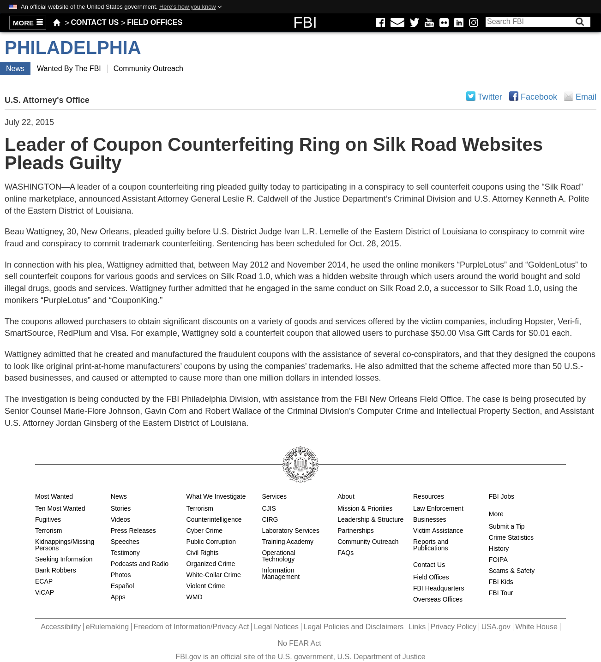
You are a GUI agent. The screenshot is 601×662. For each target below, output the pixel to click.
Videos (121, 519)
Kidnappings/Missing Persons (64, 545)
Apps (118, 597)
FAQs (345, 552)
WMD (194, 597)
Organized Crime (210, 563)
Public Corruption (211, 541)
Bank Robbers (55, 570)
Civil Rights (202, 552)
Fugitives (48, 519)
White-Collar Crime (213, 575)
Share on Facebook (513, 96)
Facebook (539, 96)
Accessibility (61, 627)
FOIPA (498, 559)
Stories (121, 508)
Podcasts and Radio (139, 563)
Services (274, 496)
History (499, 548)
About (346, 496)
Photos (121, 575)
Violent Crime (205, 586)
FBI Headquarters (438, 588)
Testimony (125, 552)
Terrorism (48, 530)
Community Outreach (148, 68)
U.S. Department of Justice (381, 657)
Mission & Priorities (364, 508)
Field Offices (154, 22)
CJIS (269, 508)
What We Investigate (216, 496)
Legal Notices (276, 627)
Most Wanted (54, 496)
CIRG (270, 519)
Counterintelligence (214, 519)
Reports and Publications (430, 545)
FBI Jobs (501, 496)
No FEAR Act (299, 643)
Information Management (281, 573)
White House (536, 627)
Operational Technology (278, 556)
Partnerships (355, 530)
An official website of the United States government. (118, 6)
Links (417, 627)
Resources (428, 496)
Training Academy (287, 541)
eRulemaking (107, 627)
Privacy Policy (454, 627)
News (15, 68)
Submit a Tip (507, 526)
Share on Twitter (470, 96)
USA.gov (496, 627)
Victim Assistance (438, 530)
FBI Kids (501, 581)
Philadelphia (73, 47)
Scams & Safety (512, 570)
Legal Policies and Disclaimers (353, 627)
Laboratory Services (290, 530)
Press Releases (133, 530)
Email (568, 96)
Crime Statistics (511, 537)
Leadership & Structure (370, 519)
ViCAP (44, 592)
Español (122, 586)
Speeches (125, 541)
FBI (305, 22)
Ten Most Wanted (60, 508)
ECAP (44, 581)
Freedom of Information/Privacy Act (191, 627)
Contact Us (95, 22)
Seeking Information (64, 559)
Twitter (490, 96)
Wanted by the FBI (69, 68)
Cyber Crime (204, 530)
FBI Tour (501, 592)
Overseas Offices (438, 599)
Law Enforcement (438, 508)
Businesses (429, 519)
